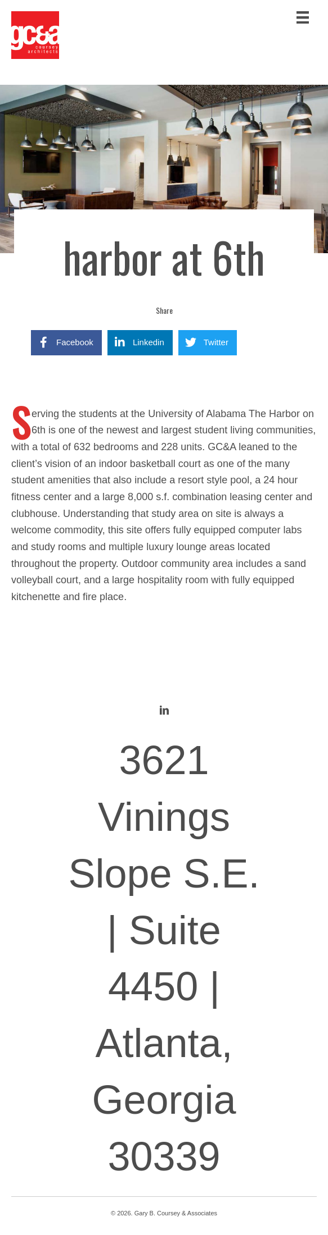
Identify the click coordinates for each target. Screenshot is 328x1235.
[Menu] (303, 17)
